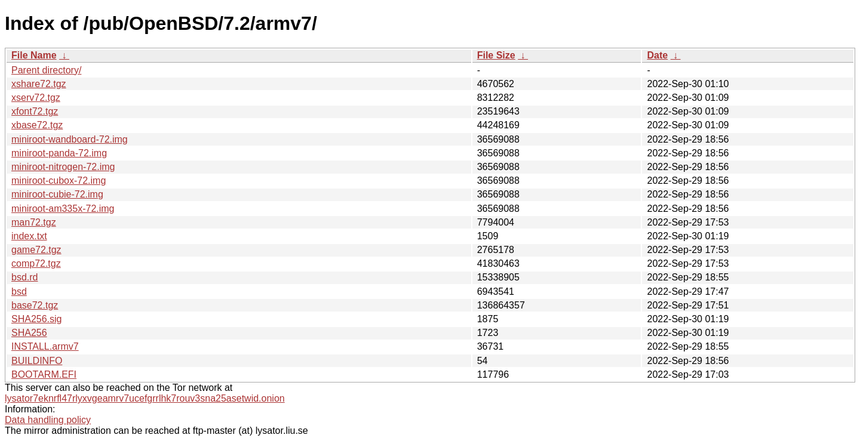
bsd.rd (24, 277)
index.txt (29, 236)
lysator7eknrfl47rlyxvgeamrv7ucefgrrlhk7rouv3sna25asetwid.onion (145, 398)
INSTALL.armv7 (45, 346)
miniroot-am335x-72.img (63, 208)
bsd (19, 291)
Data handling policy (48, 420)
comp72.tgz (36, 263)
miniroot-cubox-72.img (58, 180)
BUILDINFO (36, 361)
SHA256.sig (36, 319)
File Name (34, 55)
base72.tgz (34, 305)
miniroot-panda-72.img (59, 153)
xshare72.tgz (38, 84)
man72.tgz (33, 222)
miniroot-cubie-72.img (57, 194)
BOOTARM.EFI (43, 374)
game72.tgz (36, 250)
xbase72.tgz (37, 125)
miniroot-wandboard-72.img (69, 139)
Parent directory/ (46, 70)
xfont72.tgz (34, 111)
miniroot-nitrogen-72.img (63, 167)
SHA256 (29, 333)
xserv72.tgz (35, 97)
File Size (496, 55)
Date (657, 55)
